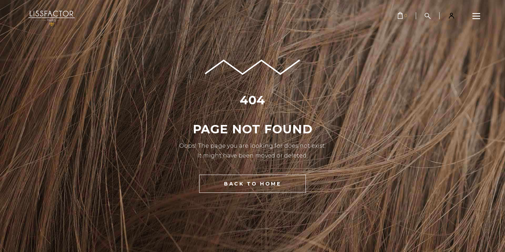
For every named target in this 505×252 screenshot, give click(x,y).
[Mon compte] (451, 15)
